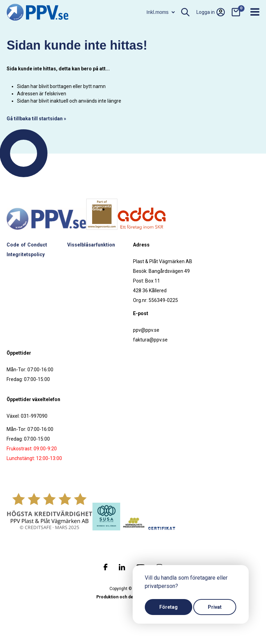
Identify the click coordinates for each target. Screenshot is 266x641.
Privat (215, 607)
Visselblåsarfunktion (91, 245)
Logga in (210, 12)
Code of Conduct (27, 245)
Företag (168, 607)
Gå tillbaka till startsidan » (36, 118)
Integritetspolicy (26, 254)
